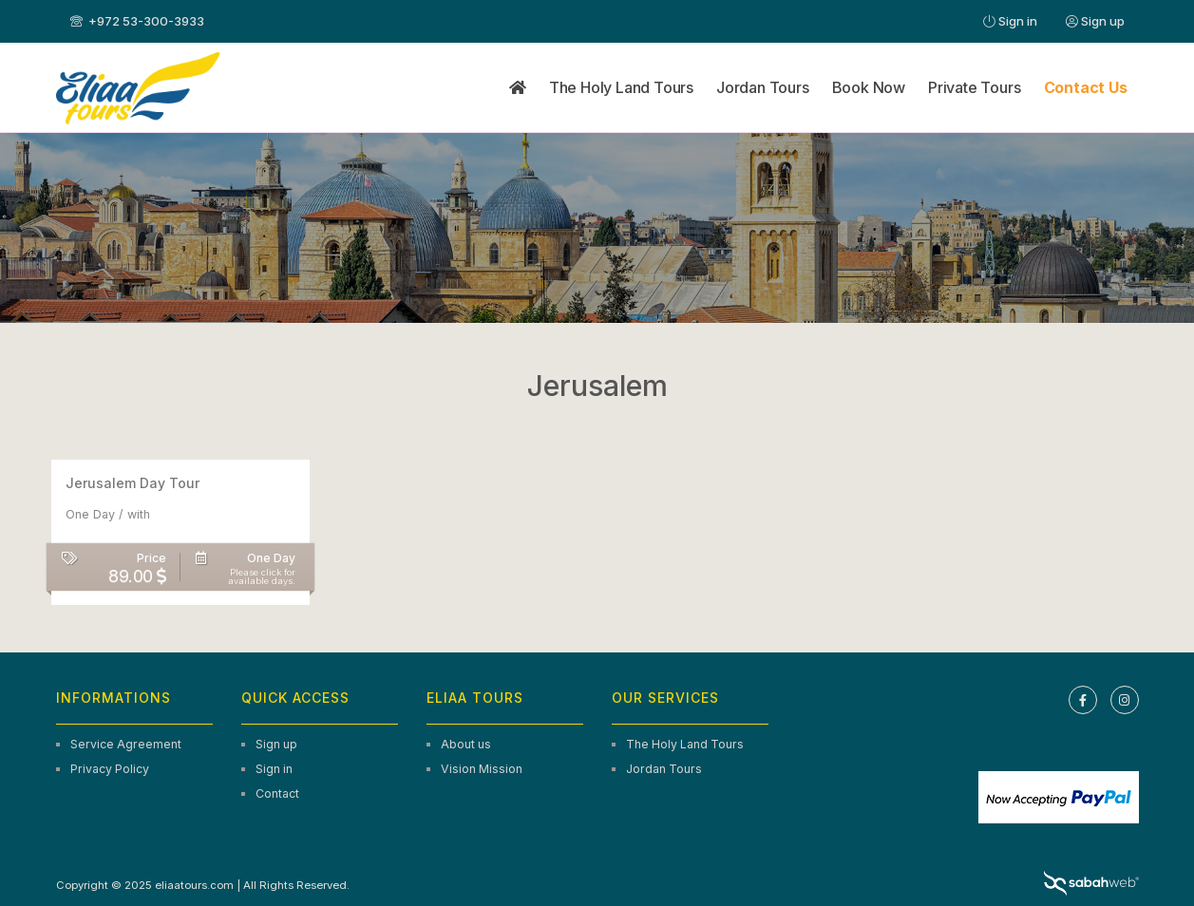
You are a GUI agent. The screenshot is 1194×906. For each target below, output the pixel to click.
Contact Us (1086, 87)
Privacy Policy (109, 769)
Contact (277, 793)
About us (466, 744)
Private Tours (974, 87)
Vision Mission (481, 769)
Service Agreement (125, 744)
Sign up (1095, 20)
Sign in (1010, 20)
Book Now (868, 87)
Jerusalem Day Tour (132, 483)
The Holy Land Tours (621, 87)
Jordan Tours (762, 87)
